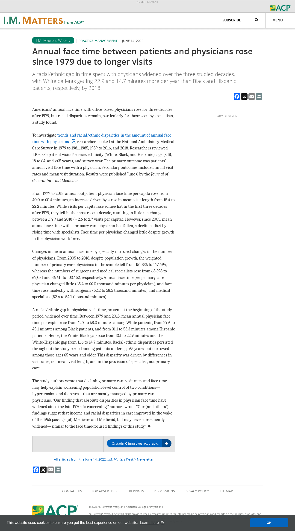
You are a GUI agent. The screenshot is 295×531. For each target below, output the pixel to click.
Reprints (136, 491)
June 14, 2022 (132, 40)
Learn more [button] (149, 523)
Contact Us (72, 491)
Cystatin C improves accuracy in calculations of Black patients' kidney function (141, 443)
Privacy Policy (197, 491)
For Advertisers (105, 491)
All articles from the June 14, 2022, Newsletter (104, 459)
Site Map (225, 491)
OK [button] (269, 523)
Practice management (98, 40)
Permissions (164, 491)
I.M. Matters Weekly (53, 40)
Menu (280, 20)
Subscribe (231, 20)
